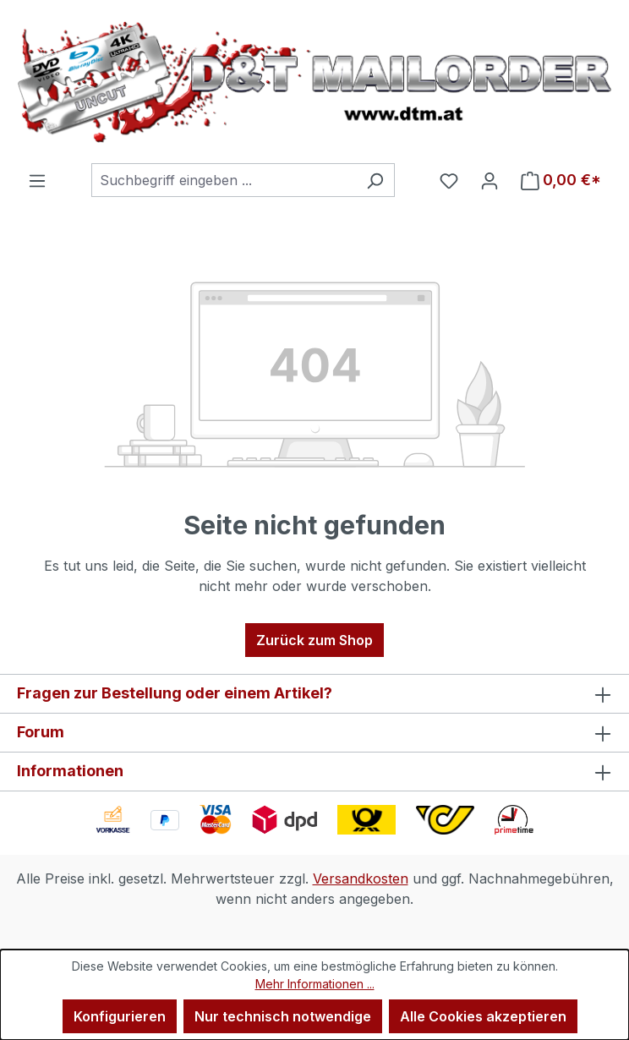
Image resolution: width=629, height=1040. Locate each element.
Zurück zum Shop (314, 640)
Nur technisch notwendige (282, 1016)
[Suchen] (375, 180)
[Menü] (37, 180)
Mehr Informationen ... (315, 984)
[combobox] (223, 180)
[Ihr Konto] (489, 180)
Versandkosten (360, 878)
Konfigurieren (120, 1016)
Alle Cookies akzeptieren (483, 1016)
